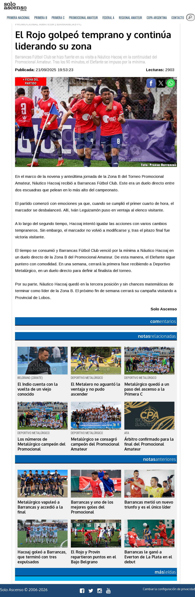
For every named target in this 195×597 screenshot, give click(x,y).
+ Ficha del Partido (31, 81)
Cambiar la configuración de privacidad (169, 589)
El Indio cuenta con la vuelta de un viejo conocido (38, 389)
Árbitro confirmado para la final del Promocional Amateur (149, 444)
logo (15, 6)
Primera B (40, 17)
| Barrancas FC (68, 24)
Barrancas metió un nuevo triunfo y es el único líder (148, 505)
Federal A (108, 17)
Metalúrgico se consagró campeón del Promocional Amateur (95, 444)
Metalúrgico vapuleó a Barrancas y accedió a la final (40, 507)
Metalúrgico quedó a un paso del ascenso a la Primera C (146, 389)
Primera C (58, 17)
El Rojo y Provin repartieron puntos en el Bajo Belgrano (93, 556)
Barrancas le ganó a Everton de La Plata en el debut (148, 556)
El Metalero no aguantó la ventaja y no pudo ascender (95, 389)
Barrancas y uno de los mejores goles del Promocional (92, 507)
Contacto (177, 17)
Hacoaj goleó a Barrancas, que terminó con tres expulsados (42, 556)
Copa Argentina (157, 17)
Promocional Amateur (83, 17)
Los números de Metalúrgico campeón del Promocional (42, 444)
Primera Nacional (18, 17)
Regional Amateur (130, 17)
